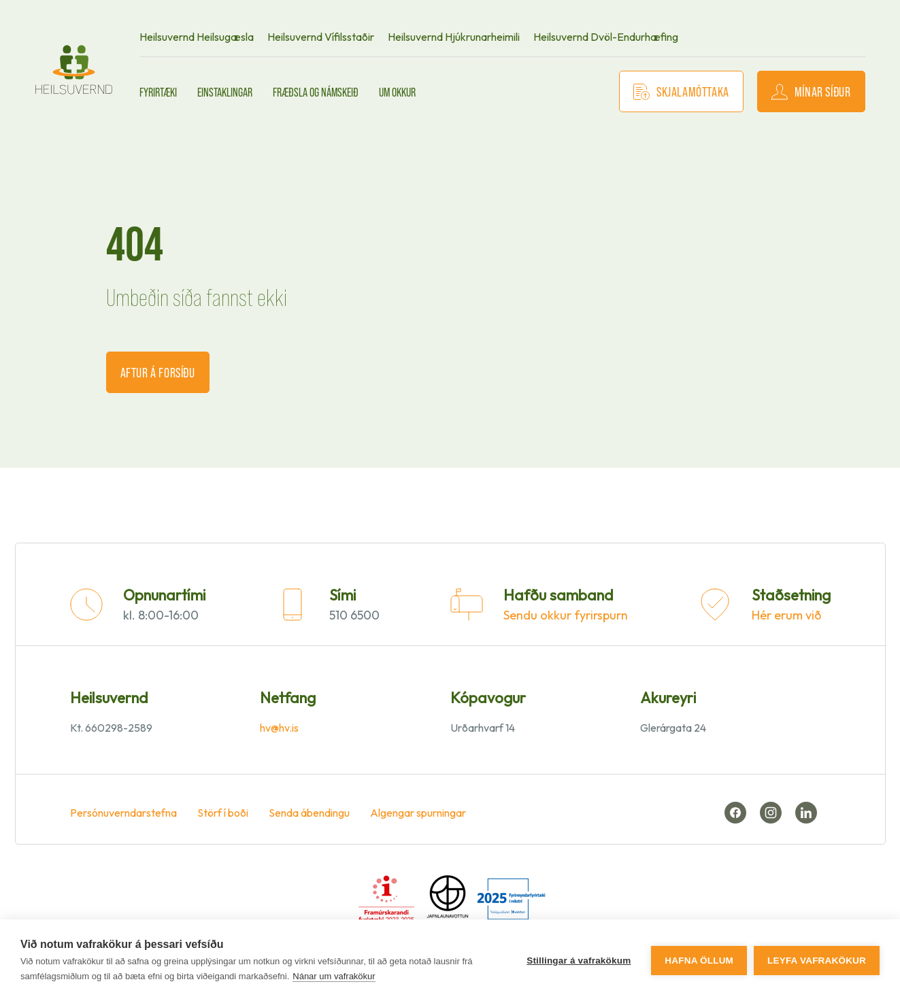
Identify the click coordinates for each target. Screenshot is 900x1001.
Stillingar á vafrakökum (579, 960)
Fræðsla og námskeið (316, 91)
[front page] (74, 69)
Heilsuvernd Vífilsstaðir (320, 37)
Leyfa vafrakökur (816, 960)
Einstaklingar (224, 91)
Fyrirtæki (158, 91)
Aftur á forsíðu (157, 372)
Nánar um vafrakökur (334, 976)
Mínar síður (811, 91)
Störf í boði (222, 812)
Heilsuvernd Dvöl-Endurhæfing (605, 37)
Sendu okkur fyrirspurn (565, 615)
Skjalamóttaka (681, 91)
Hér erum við (786, 615)
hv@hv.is (279, 727)
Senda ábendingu (309, 812)
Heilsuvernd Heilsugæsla (196, 37)
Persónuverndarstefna (123, 812)
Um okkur (397, 91)
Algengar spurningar (418, 812)
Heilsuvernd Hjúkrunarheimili (454, 37)
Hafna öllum (699, 960)
